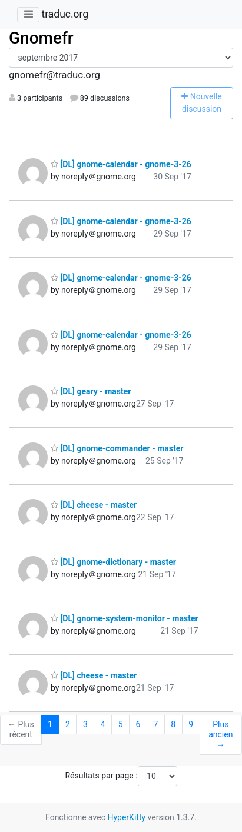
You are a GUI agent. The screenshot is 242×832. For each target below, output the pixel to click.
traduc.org (64, 14)
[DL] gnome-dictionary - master (113, 562)
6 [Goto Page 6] (138, 724)
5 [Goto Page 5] (120, 724)
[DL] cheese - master (94, 505)
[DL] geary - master (91, 391)
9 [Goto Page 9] (190, 724)
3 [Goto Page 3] (85, 724)
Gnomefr (41, 38)
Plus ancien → (220, 735)
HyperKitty (126, 817)
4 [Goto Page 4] (103, 724)
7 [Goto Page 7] (155, 724)
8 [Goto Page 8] (173, 724)
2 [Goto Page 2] (67, 724)
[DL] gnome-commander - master (117, 448)
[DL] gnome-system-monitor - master (124, 618)
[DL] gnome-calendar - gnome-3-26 (121, 164)
